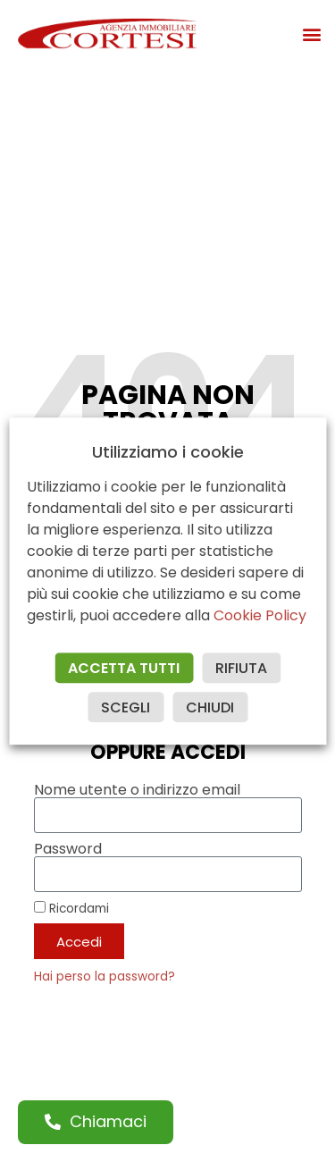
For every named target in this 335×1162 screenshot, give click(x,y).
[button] (311, 33)
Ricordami (71, 908)
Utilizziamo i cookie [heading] (168, 452)
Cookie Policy (260, 615)
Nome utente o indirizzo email (137, 790)
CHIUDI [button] (210, 707)
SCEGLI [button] (125, 707)
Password (68, 849)
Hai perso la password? (104, 976)
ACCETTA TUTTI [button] (124, 668)
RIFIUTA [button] (241, 668)
